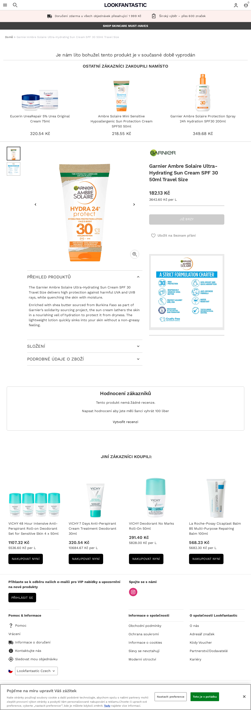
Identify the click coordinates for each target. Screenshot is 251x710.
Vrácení (14, 634)
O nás (194, 626)
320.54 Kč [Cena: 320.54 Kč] (79, 542)
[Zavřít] (244, 696)
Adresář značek (202, 634)
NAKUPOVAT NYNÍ (27, 560)
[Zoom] (134, 254)
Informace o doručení (29, 642)
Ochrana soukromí (144, 634)
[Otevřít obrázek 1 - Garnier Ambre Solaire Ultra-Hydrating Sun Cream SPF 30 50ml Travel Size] (13, 153)
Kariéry (195, 659)
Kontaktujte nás (24, 650)
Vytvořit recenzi (125, 422)
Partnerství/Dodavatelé (209, 651)
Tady (107, 705)
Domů (9, 37)
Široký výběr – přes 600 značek (178, 16)
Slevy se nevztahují (144, 651)
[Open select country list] (36, 671)
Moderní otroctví (142, 659)
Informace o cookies (145, 643)
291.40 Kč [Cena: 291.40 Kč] (139, 537)
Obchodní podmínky (145, 626)
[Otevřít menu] (5, 5)
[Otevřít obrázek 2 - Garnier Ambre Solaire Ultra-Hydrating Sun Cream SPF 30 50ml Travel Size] (13, 169)
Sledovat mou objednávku (33, 659)
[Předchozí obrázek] (35, 204)
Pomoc (17, 625)
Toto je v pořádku (205, 696)
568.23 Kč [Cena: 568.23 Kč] (199, 542)
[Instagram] (133, 595)
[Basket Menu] (246, 5)
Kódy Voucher (201, 643)
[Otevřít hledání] (15, 5)
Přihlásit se (22, 598)
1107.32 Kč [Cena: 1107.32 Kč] (18, 542)
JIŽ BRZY (187, 219)
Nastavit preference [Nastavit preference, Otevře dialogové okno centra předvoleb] (170, 696)
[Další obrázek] (134, 204)
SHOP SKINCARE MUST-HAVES (125, 26)
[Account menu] (236, 5)
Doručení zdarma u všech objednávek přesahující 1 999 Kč (93, 16)
